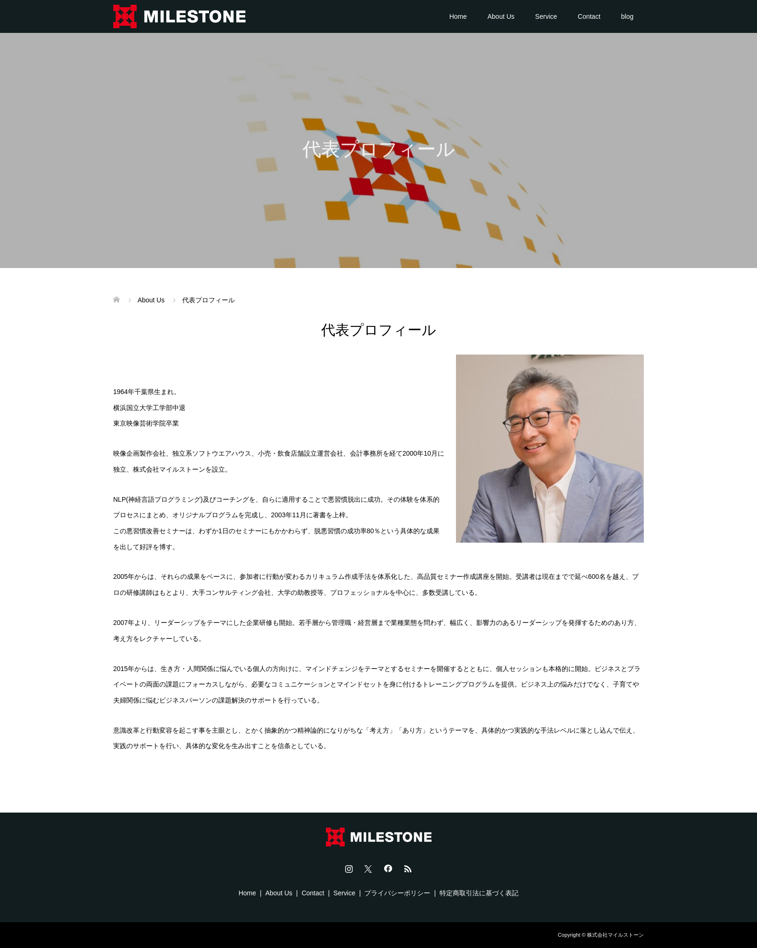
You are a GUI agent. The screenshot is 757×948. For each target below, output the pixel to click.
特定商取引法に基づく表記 (479, 893)
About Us (501, 16)
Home (458, 16)
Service (546, 16)
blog (627, 16)
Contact (589, 16)
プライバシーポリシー (397, 893)
